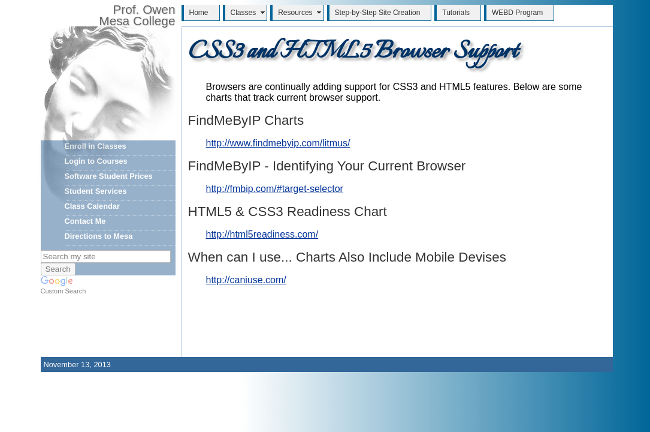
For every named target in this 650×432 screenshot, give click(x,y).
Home (198, 12)
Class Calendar (92, 206)
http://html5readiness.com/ (262, 234)
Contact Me (85, 221)
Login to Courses (96, 161)
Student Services (96, 191)
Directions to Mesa (99, 236)
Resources (295, 12)
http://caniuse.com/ (246, 280)
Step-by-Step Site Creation (378, 12)
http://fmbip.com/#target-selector (274, 189)
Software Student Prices (109, 176)
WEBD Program (517, 12)
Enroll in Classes (95, 146)
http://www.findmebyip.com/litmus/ (278, 143)
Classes (243, 12)
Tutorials (456, 12)
